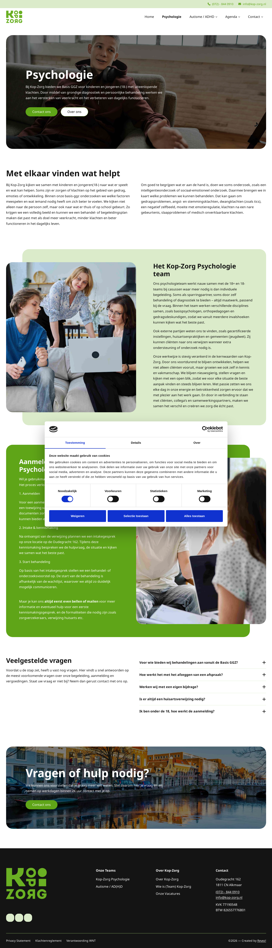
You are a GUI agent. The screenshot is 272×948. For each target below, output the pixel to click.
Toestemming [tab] (75, 442)
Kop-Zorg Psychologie (113, 879)
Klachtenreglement (48, 941)
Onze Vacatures (168, 893)
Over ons (74, 111)
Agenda (233, 16)
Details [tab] (136, 442)
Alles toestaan (194, 516)
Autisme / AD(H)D (109, 886)
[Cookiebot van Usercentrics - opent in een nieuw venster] (205, 429)
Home (149, 16)
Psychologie (171, 16)
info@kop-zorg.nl (252, 4)
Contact (256, 16)
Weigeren (77, 516)
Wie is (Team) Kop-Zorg (173, 886)
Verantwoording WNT (81, 941)
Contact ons (41, 111)
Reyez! (261, 941)
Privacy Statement (18, 941)
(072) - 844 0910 (220, 4)
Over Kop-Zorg (167, 879)
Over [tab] (196, 442)
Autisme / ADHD (204, 16)
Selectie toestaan (136, 516)
